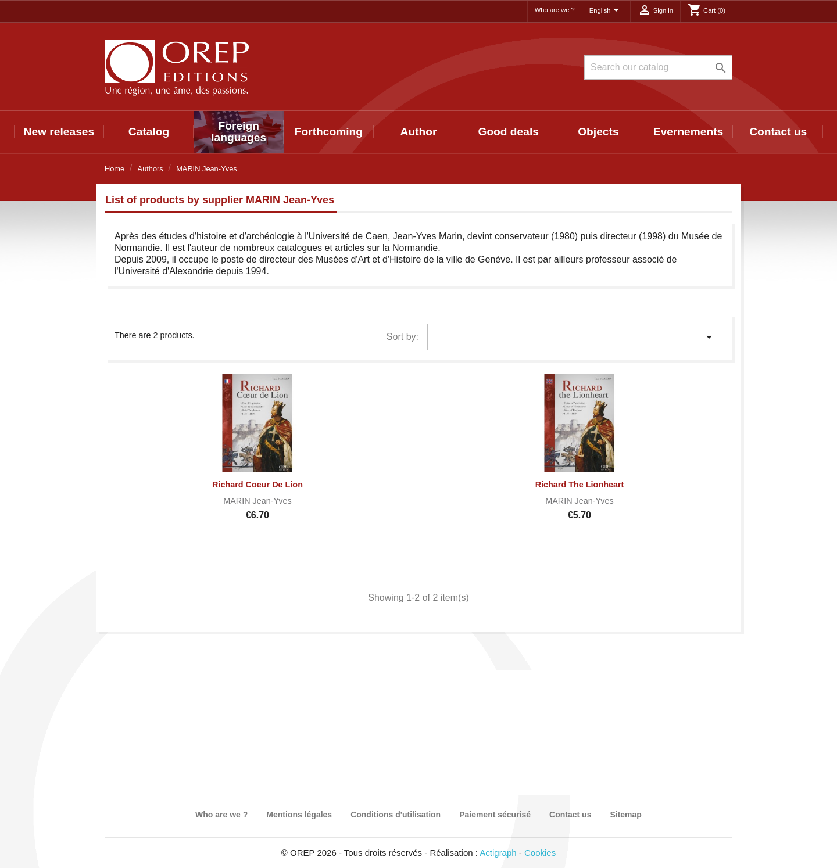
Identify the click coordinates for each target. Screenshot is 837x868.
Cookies (540, 853)
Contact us (778, 131)
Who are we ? (555, 9)
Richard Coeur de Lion (257, 484)
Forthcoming (329, 131)
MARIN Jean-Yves (257, 500)
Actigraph (498, 853)
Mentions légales (299, 814)
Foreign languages (238, 132)
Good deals (508, 131)
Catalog (148, 131)
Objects (598, 131)
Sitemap (625, 814)
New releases (59, 131)
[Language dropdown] (606, 11)
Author (418, 131)
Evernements (688, 131)
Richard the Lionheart (579, 484)
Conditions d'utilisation (395, 814)
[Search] (658, 67)
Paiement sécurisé (495, 814)
